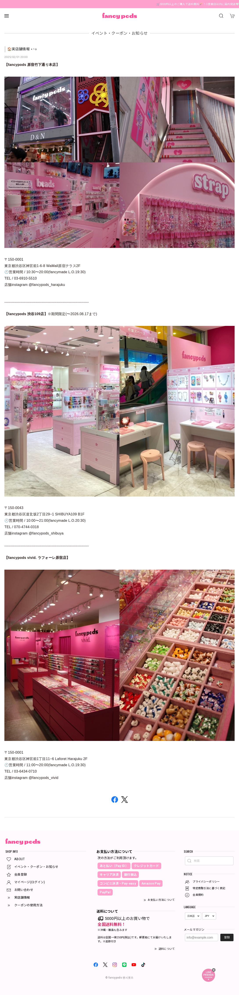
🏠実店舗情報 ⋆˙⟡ (22, 49)
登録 (227, 937)
